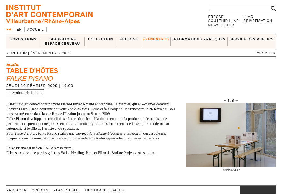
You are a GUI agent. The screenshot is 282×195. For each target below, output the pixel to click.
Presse (216, 17)
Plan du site (67, 190)
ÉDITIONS (129, 39)
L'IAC (248, 17)
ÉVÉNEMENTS (156, 39)
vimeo (263, 190)
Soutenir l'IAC (223, 21)
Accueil (35, 29)
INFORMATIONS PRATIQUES (199, 39)
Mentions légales (104, 190)
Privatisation (258, 21)
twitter (255, 190)
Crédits (40, 190)
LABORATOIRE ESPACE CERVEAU (62, 41)
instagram (243, 190)
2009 (66, 53)
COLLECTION (100, 39)
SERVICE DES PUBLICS (251, 39)
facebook (248, 190)
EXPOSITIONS (23, 39)
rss (271, 190)
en (19, 29)
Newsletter (221, 25)
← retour (16, 53)
